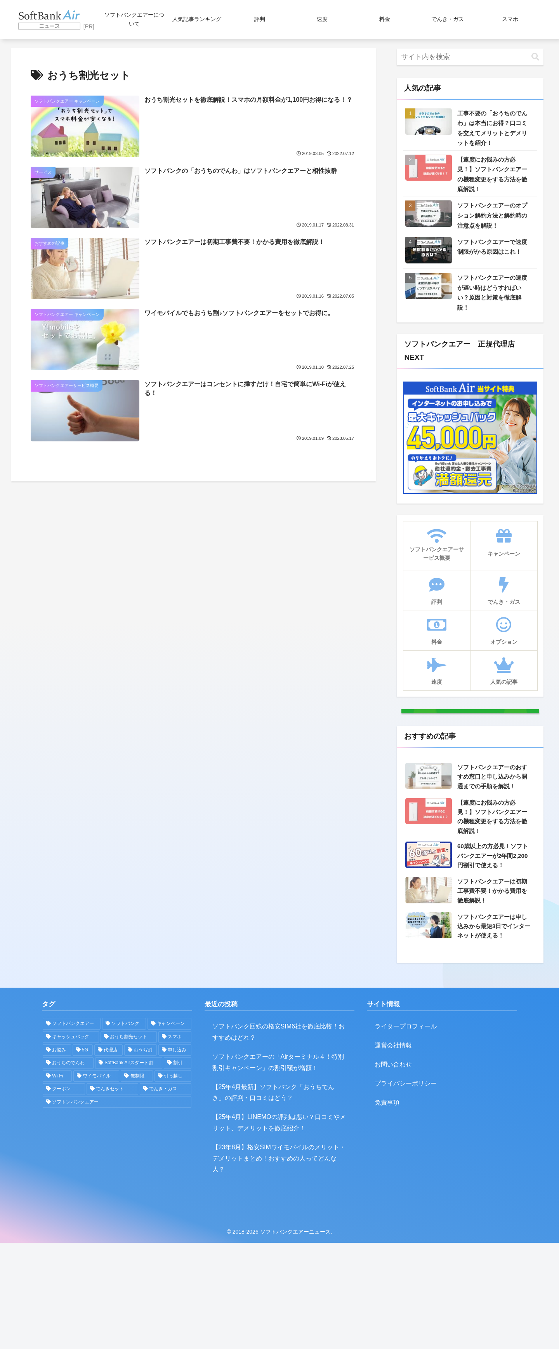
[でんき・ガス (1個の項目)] (165, 1195)
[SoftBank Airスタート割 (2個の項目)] (128, 1169)
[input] (470, 57)
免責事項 (387, 1208)
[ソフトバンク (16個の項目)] (124, 1130)
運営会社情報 (393, 1151)
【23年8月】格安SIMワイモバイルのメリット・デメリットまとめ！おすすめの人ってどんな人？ (278, 1264)
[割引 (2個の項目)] (177, 1169)
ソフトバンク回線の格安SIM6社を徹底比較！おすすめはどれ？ (278, 1138)
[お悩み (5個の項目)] (57, 1156)
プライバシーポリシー (406, 1189)
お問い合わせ (393, 1170)
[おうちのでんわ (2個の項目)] (68, 1169)
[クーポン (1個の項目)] (64, 1195)
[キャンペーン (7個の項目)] (169, 1130)
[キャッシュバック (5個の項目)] (71, 1143)
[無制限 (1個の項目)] (137, 1182)
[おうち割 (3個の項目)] (140, 1156)
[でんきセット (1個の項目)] (112, 1195)
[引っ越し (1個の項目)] (173, 1182)
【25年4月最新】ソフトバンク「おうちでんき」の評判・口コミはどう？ (273, 1198)
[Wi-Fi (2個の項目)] (57, 1182)
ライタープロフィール (406, 1132)
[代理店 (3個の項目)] (108, 1156)
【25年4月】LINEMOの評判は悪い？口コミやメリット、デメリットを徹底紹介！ (279, 1228)
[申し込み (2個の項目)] (174, 1156)
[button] (535, 56)
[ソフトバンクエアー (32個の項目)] (72, 1130)
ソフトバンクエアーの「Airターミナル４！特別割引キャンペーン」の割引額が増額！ (278, 1168)
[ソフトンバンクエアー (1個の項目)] (117, 1208)
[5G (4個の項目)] (83, 1156)
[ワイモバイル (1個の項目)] (96, 1182)
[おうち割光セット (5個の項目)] (129, 1143)
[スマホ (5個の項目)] (174, 1143)
